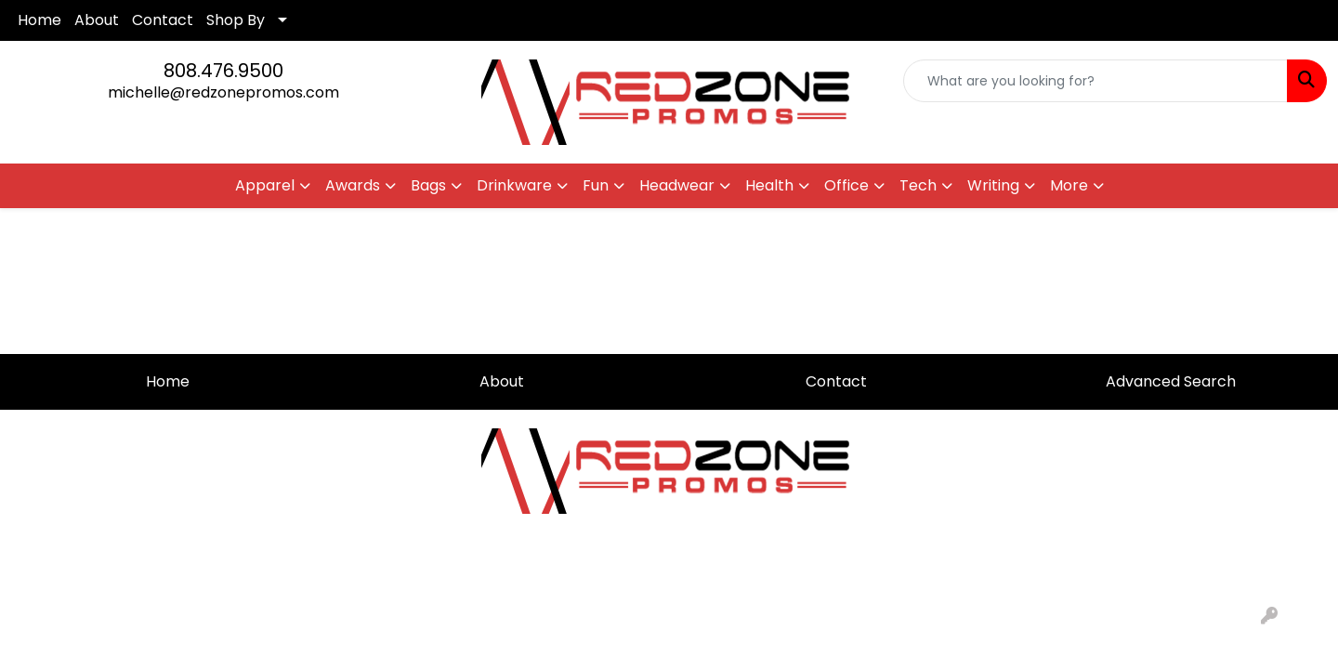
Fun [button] (596, 185)
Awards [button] (352, 185)
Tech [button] (918, 185)
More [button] (1069, 185)
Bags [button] (428, 185)
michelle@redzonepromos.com (223, 92)
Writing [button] (993, 185)
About (96, 20)
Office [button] (846, 185)
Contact (162, 20)
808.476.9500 (223, 71)
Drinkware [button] (514, 185)
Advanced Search (1171, 381)
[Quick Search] (1095, 80)
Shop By (235, 20)
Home (39, 20)
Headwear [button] (677, 185)
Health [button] (769, 185)
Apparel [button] (265, 185)
